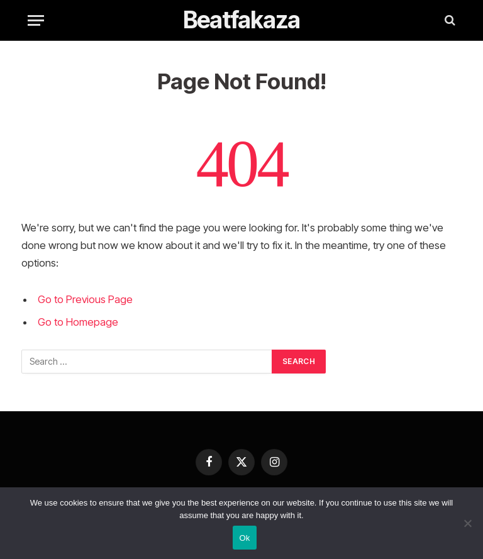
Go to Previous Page (85, 299)
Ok (244, 538)
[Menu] (36, 20)
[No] (467, 523)
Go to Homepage (78, 322)
